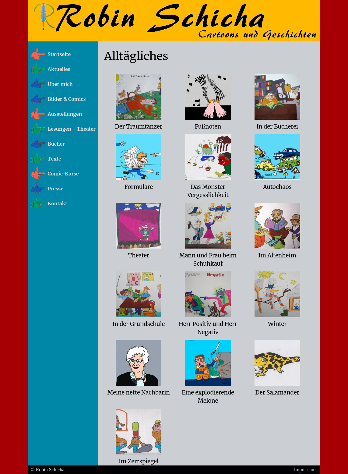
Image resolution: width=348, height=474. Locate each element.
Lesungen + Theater (72, 129)
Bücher (56, 144)
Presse (56, 189)
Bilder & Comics (67, 99)
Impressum (304, 469)
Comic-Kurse (63, 174)
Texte (54, 159)
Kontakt (57, 203)
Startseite (59, 54)
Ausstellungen (65, 114)
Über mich (60, 84)
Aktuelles (59, 69)
